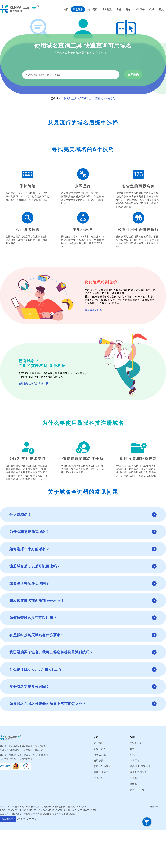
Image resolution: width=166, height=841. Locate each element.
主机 (118, 9)
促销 (151, 9)
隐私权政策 (100, 754)
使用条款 (98, 760)
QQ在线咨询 (7, 819)
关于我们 (98, 742)
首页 (65, 9)
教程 (132, 748)
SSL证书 (140, 9)
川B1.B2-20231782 (28, 810)
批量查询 (135, 778)
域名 (35, 806)
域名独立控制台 (138, 772)
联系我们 (98, 778)
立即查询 (133, 74)
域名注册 (78, 9)
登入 (161, 9)
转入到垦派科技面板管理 (77, 98)
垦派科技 (95, 289)
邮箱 (128, 9)
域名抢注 (107, 9)
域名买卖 (92, 9)
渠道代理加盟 (101, 772)
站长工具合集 (137, 789)
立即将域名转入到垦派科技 (33, 383)
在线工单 (135, 760)
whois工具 (135, 742)
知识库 (133, 754)
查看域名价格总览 (105, 98)
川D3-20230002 (8, 810)
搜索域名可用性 (93, 310)
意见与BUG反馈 (102, 766)
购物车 (133, 784)
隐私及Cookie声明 (77, 806)
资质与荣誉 (100, 748)
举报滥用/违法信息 (140, 766)
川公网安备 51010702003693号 (79, 810)
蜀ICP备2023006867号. (50, 810)
